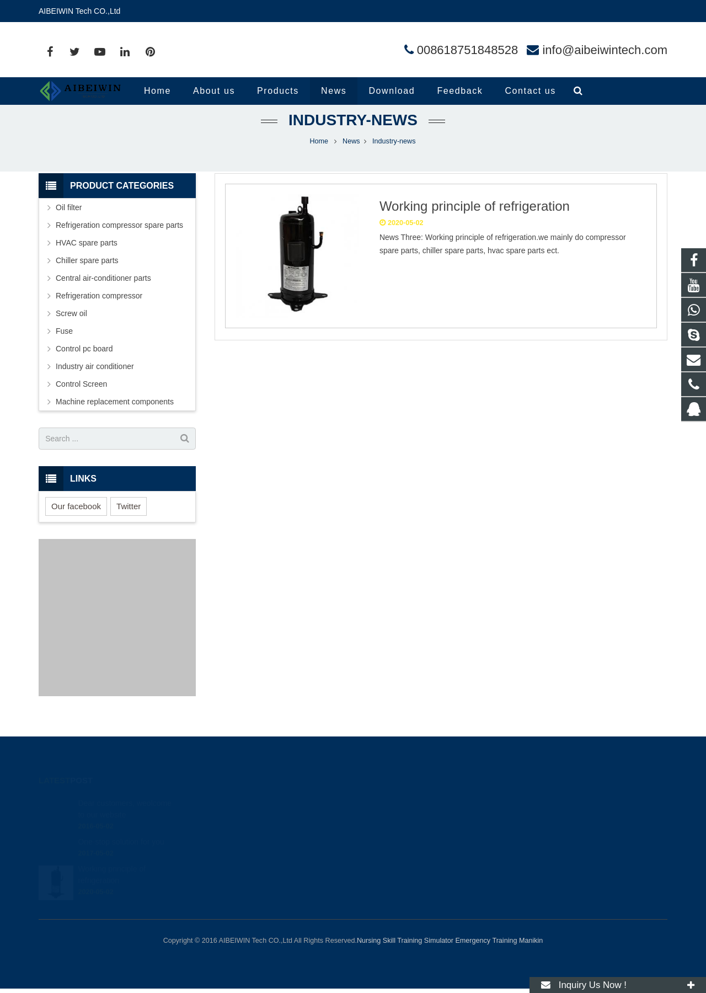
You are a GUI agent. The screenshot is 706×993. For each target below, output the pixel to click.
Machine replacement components (115, 415)
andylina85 (390, 867)
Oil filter (69, 221)
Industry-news (353, 133)
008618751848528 (467, 50)
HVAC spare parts (86, 256)
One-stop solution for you (121, 829)
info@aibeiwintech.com (604, 50)
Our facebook (76, 519)
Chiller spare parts (87, 274)
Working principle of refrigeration (474, 219)
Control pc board (84, 362)
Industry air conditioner (95, 380)
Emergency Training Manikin (499, 940)
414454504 (391, 803)
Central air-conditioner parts (103, 291)
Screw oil (71, 327)
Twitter (128, 519)
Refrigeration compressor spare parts (119, 238)
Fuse (64, 344)
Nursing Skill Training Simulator (405, 940)
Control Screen (81, 397)
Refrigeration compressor (99, 309)
